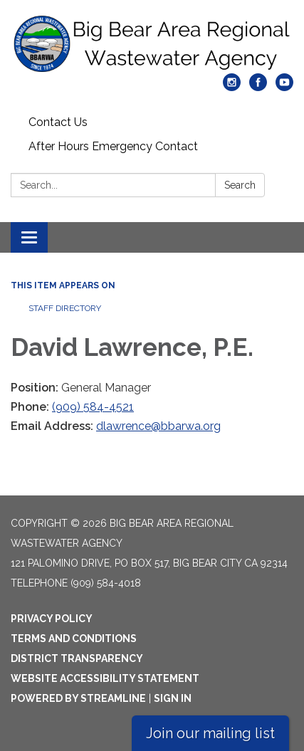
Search (240, 185)
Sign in (173, 698)
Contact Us (58, 122)
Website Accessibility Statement (105, 678)
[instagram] (232, 87)
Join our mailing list (210, 733)
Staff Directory (64, 308)
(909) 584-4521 (93, 407)
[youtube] (284, 87)
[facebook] (258, 87)
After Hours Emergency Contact (113, 146)
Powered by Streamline (78, 698)
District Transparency (77, 658)
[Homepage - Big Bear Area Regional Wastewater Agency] (152, 43)
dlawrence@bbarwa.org (158, 426)
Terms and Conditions (74, 638)
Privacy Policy (52, 618)
